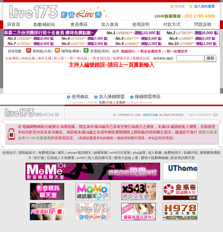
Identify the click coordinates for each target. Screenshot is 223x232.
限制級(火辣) (42, 51)
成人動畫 (155, 153)
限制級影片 (27, 153)
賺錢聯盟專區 (148, 96)
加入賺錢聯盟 (112, 96)
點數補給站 (44, 24)
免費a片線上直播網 (112, 102)
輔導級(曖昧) (71, 51)
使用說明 (140, 24)
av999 (81, 158)
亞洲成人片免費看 (60, 158)
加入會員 (109, 24)
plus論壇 (139, 153)
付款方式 (171, 24)
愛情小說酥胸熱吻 (154, 158)
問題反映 (203, 24)
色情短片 (9, 153)
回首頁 (13, 24)
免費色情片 (172, 153)
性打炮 (39, 158)
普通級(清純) (100, 51)
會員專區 (79, 24)
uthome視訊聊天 (79, 153)
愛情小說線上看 (126, 158)
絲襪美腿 (100, 153)
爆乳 (61, 153)
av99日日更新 (120, 153)
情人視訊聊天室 (100, 158)
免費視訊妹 (46, 153)
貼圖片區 (191, 153)
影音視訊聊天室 (183, 158)
